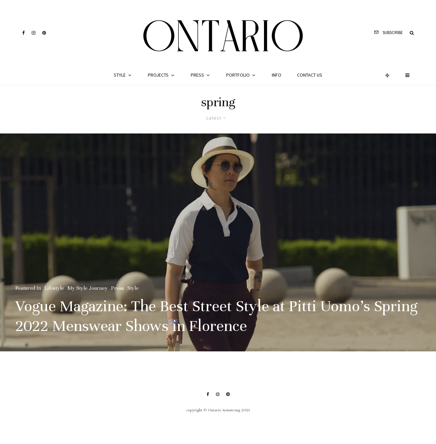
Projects (158, 75)
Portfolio (238, 75)
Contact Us (309, 75)
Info (276, 75)
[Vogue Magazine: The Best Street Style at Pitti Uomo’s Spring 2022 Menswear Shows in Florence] (218, 242)
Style (120, 75)
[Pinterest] (44, 33)
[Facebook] (23, 33)
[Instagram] (33, 33)
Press (197, 75)
